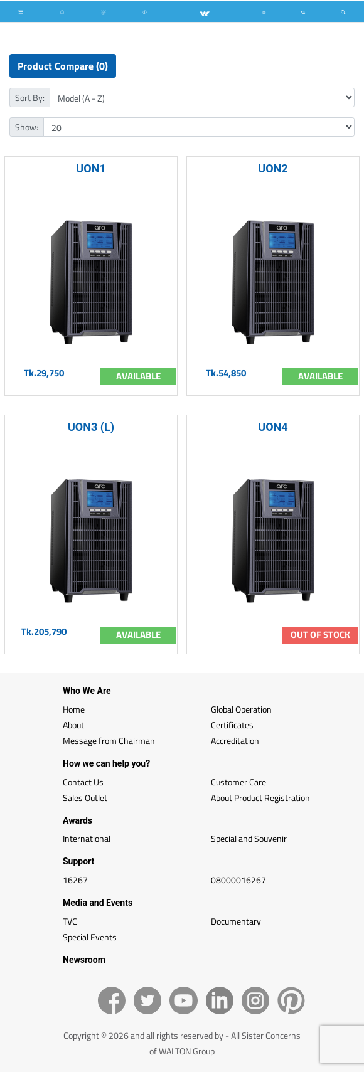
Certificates (232, 724)
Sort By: (30, 97)
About (73, 724)
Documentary (236, 921)
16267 (75, 879)
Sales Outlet (85, 797)
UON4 (272, 426)
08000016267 (238, 879)
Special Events (90, 936)
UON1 (90, 168)
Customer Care (238, 781)
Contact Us (83, 781)
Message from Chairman (109, 740)
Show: (26, 127)
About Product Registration (260, 797)
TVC (70, 921)
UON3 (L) (91, 426)
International (86, 838)
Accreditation (235, 740)
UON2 (272, 168)
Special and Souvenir (249, 838)
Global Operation (241, 709)
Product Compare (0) (63, 65)
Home (74, 709)
